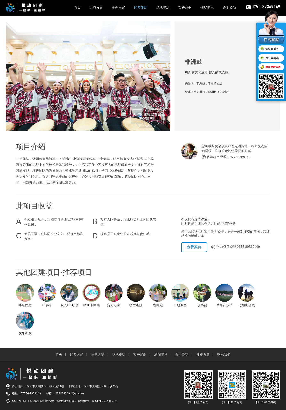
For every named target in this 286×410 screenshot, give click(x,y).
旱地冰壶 (180, 295)
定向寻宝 (114, 295)
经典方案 (96, 7)
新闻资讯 (160, 354)
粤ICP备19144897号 (105, 400)
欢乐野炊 (25, 323)
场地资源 (162, 7)
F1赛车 (47, 295)
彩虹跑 (158, 295)
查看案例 (194, 247)
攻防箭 (202, 295)
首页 (77, 7)
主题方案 (118, 7)
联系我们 (223, 354)
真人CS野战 (69, 295)
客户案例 (184, 7)
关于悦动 (229, 7)
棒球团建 (25, 295)
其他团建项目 (208, 92)
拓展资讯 (207, 7)
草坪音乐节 (224, 295)
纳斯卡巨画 (91, 295)
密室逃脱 (136, 295)
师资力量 (202, 354)
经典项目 (140, 7)
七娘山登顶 (247, 295)
